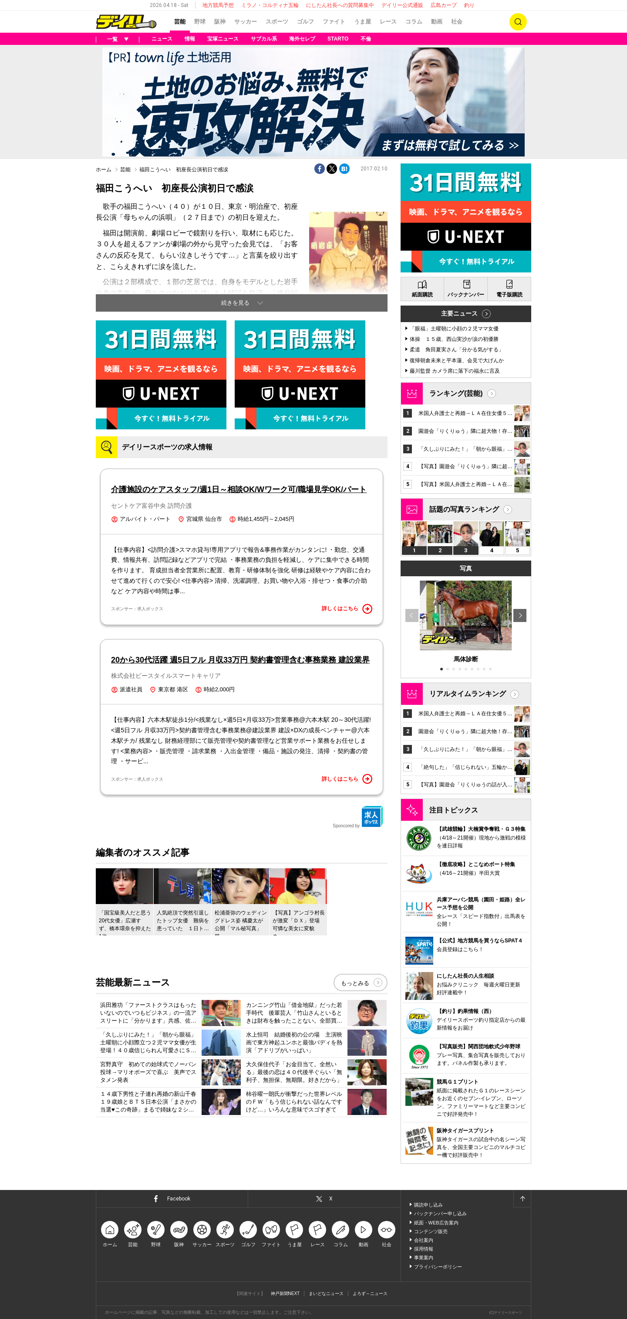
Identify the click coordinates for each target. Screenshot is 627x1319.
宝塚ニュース (223, 39)
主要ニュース (459, 313)
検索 (518, 22)
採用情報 (423, 1248)
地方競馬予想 (218, 5)
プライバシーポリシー (438, 1266)
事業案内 (423, 1257)
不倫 (366, 39)
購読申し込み (428, 1204)
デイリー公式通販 (402, 5)
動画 (436, 21)
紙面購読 (422, 295)
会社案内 (423, 1240)
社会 (456, 21)
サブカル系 (264, 39)
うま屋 (362, 21)
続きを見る (235, 302)
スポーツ (277, 21)
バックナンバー (466, 295)
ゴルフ (305, 21)
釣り (469, 5)
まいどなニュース (326, 1293)
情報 (190, 39)
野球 (200, 21)
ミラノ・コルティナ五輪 (270, 5)
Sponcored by (358, 817)
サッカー (245, 21)
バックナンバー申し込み (440, 1213)
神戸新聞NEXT (285, 1293)
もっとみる (355, 983)
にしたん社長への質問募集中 (340, 5)
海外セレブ (302, 39)
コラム (413, 21)
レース (388, 21)
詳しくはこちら (347, 609)
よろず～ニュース (370, 1293)
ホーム (103, 170)
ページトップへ (522, 1198)
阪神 (220, 21)
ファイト (334, 21)
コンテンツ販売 (431, 1231)
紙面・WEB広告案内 (436, 1222)
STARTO (337, 39)
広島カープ (444, 5)
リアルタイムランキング (467, 693)
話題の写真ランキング (464, 509)
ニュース (162, 39)
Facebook (178, 1199)
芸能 (179, 21)
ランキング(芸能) (456, 393)
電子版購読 (509, 295)
